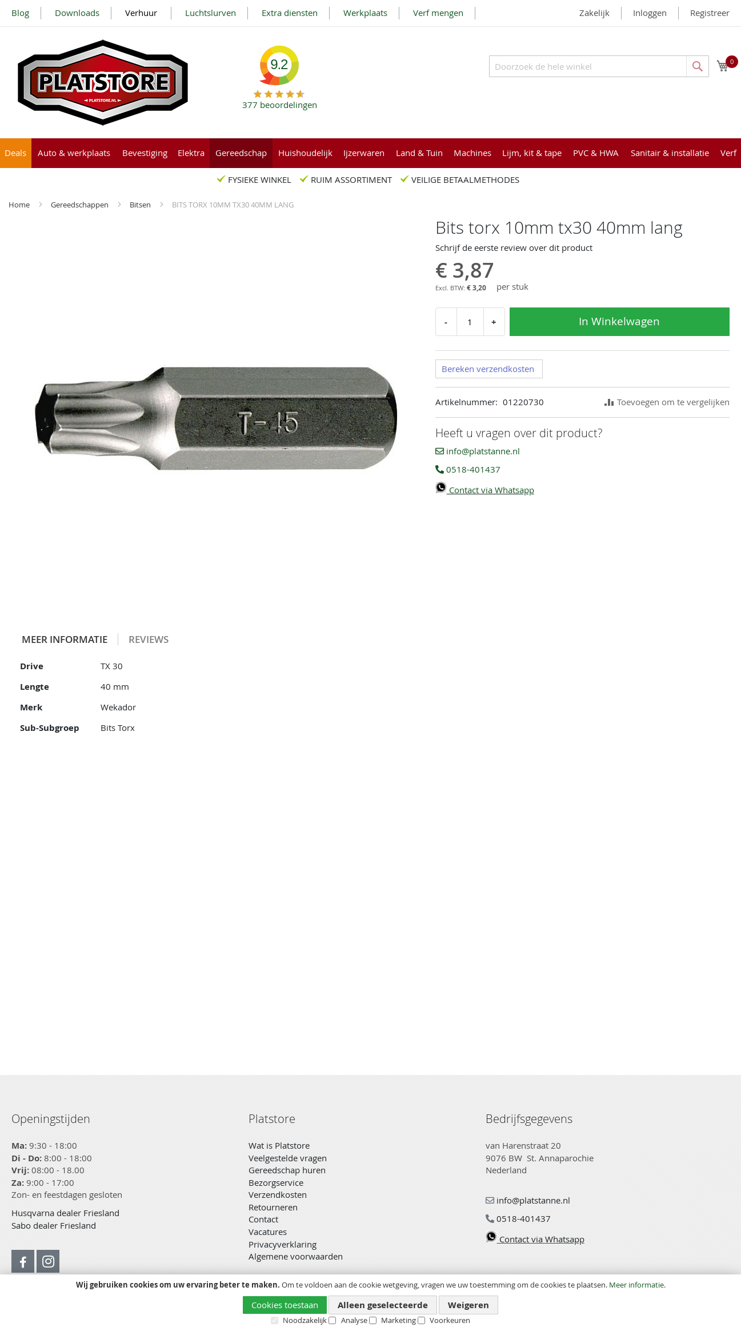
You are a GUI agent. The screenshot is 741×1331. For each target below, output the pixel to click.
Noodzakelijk (305, 1320)
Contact (263, 1219)
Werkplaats (365, 12)
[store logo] (103, 83)
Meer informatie (636, 1285)
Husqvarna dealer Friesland (65, 1212)
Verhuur (142, 12)
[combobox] (599, 66)
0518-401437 (467, 469)
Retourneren (273, 1207)
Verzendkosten (278, 1194)
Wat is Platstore (279, 1145)
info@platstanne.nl (477, 451)
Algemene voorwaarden (296, 1256)
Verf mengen (438, 12)
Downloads (77, 12)
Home (20, 204)
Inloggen (650, 12)
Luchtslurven (210, 12)
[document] (370, 1303)
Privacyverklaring (283, 1244)
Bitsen (141, 204)
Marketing (398, 1320)
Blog (20, 12)
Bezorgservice (276, 1182)
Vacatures (268, 1231)
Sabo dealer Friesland (53, 1225)
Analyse (354, 1320)
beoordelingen (279, 100)
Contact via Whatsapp (484, 489)
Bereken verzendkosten (488, 368)
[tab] (64, 639)
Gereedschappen (80, 204)
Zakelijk (594, 12)
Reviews (149, 639)
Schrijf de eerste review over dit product (513, 247)
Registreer (710, 12)
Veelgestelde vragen (288, 1158)
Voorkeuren (450, 1320)
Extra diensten (290, 12)
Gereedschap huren (287, 1170)
